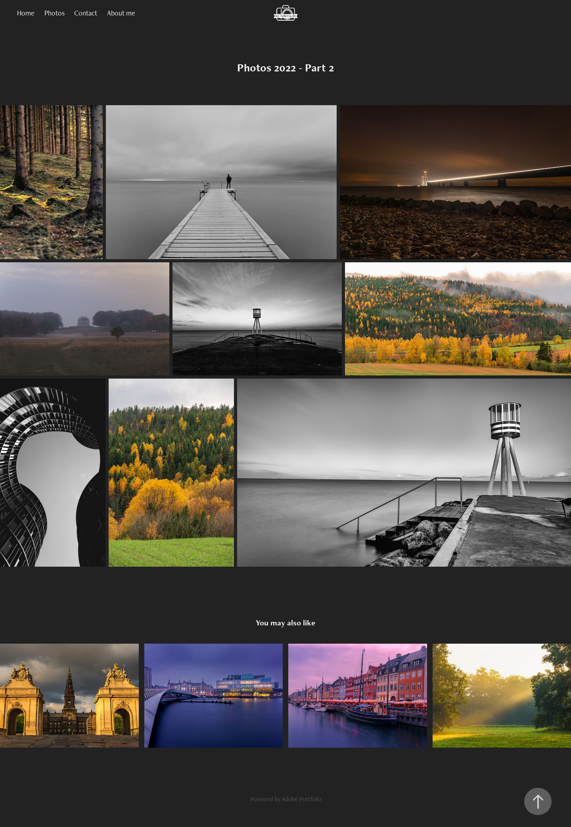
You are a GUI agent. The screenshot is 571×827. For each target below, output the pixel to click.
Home (25, 12)
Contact (85, 12)
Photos (54, 12)
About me (121, 12)
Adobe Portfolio (301, 799)
